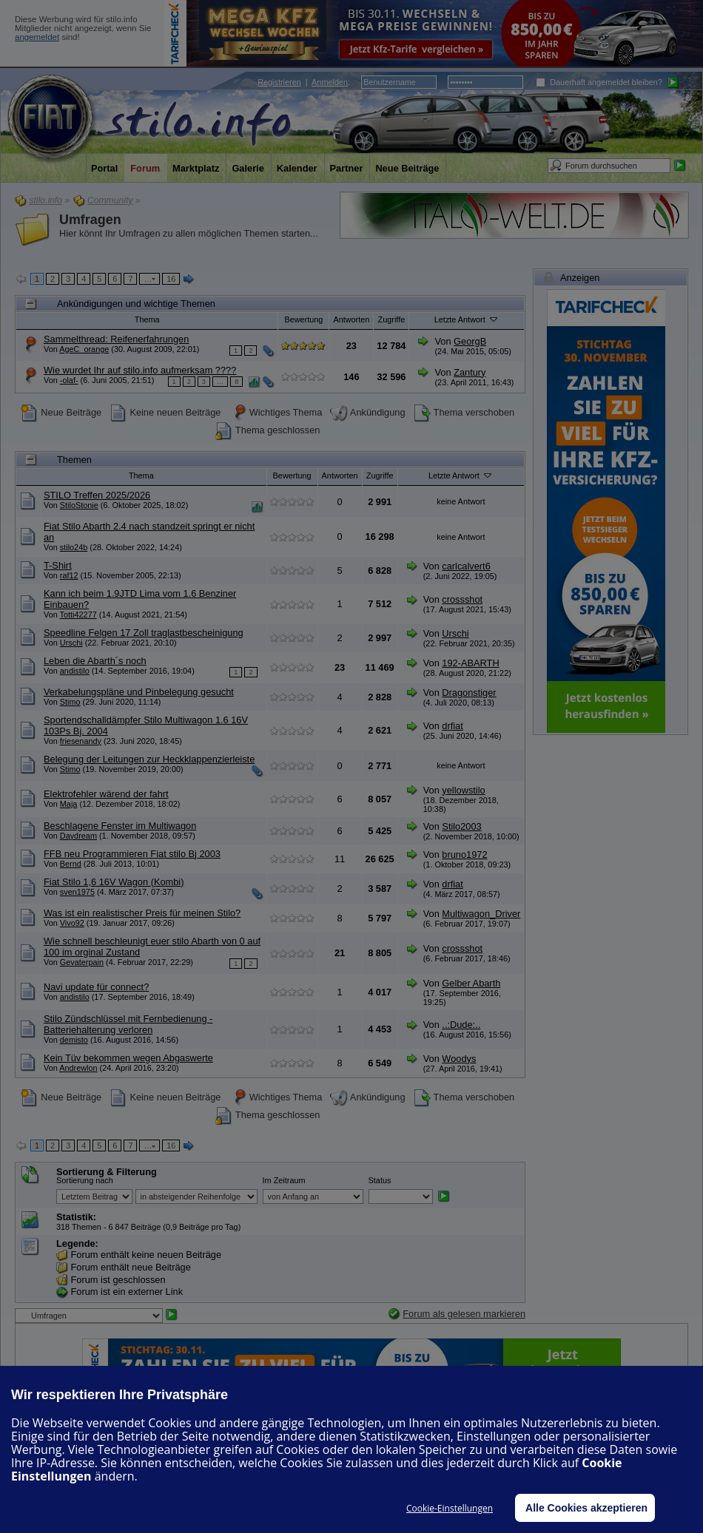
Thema (147, 319)
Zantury (469, 372)
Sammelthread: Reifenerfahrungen (116, 339)
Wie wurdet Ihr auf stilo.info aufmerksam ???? (140, 370)
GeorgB (470, 341)
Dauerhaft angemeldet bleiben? (599, 82)
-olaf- (69, 380)
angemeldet (37, 37)
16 (170, 278)
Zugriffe (392, 319)
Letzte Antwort (467, 319)
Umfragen (90, 219)
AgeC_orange (84, 349)
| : (304, 82)
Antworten (351, 319)
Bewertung (303, 319)
